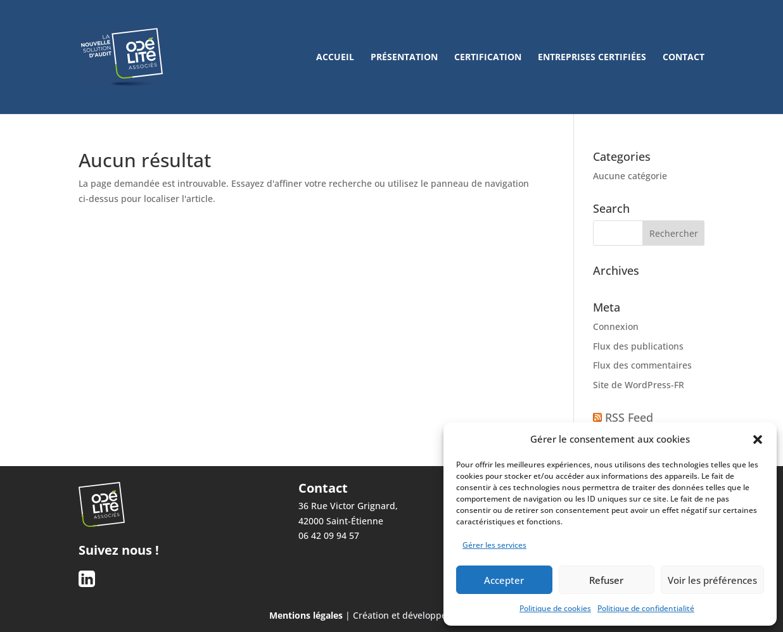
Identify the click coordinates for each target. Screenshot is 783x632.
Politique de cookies (555, 608)
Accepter (504, 580)
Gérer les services (494, 545)
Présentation (404, 58)
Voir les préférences (712, 580)
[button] (757, 439)
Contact (683, 58)
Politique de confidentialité (645, 608)
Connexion (616, 326)
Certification (487, 58)
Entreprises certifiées (592, 58)
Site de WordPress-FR (638, 385)
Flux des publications (638, 346)
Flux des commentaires (642, 365)
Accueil (335, 58)
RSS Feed (629, 417)
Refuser (606, 580)
